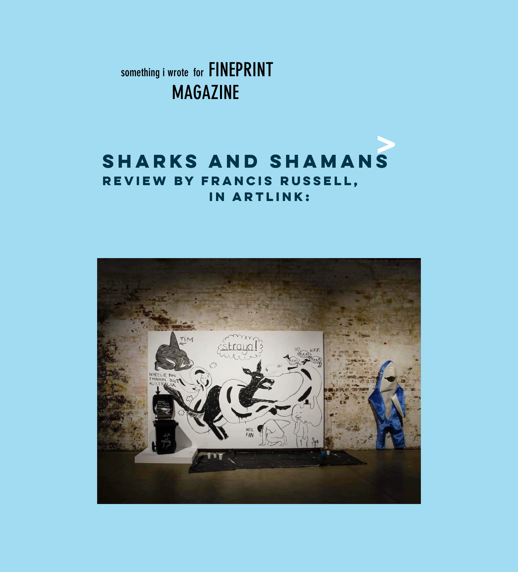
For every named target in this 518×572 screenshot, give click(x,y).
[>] (385, 142)
